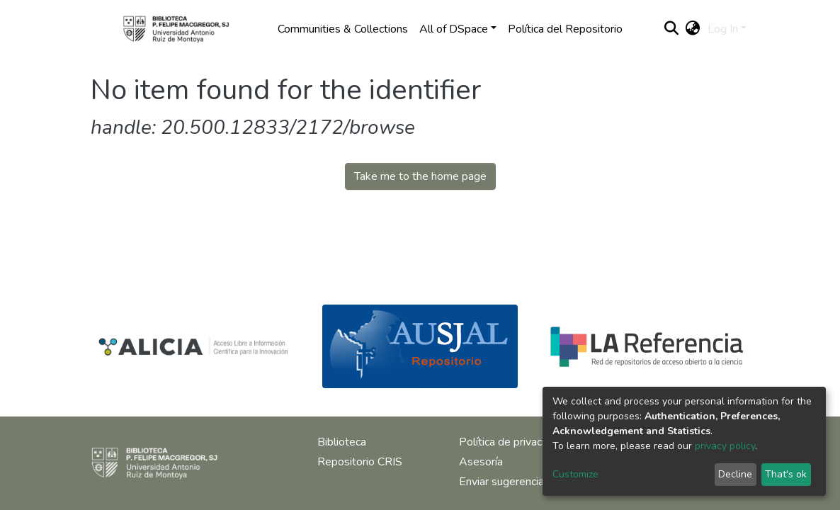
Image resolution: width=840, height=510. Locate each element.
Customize (575, 474)
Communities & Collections (343, 29)
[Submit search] (671, 29)
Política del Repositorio (565, 29)
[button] (693, 29)
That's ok (786, 474)
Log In (723, 29)
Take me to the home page (420, 176)
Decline (735, 474)
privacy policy (725, 446)
